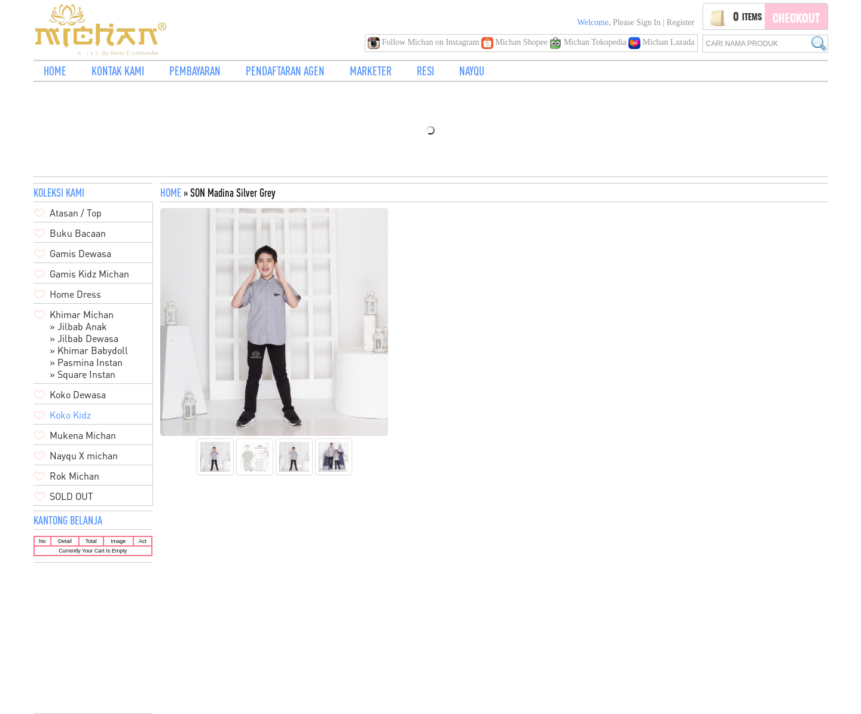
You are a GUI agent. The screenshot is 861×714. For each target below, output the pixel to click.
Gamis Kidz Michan (89, 274)
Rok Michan (74, 476)
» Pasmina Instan (86, 362)
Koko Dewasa (78, 395)
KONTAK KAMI (117, 71)
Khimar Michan (82, 315)
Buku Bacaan (78, 233)
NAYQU (471, 71)
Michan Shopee (515, 42)
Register (681, 22)
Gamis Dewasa (80, 254)
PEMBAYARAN (195, 71)
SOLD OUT (71, 496)
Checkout (796, 18)
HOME (55, 71)
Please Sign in (637, 22)
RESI (425, 71)
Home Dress (75, 294)
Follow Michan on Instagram (424, 42)
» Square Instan (82, 374)
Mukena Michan (83, 435)
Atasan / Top (76, 213)
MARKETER (371, 71)
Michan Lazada (661, 42)
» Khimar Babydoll (89, 350)
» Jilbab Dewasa (84, 338)
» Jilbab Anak (78, 326)
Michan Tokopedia (588, 42)
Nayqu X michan (84, 456)
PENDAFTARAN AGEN (285, 71)
